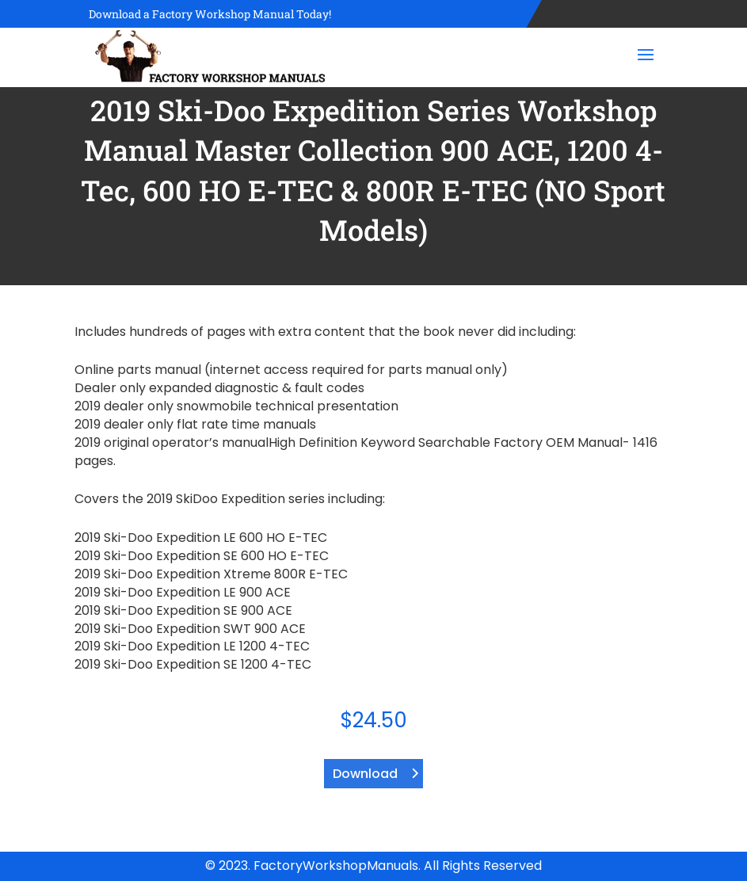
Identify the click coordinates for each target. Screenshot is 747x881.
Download (365, 774)
